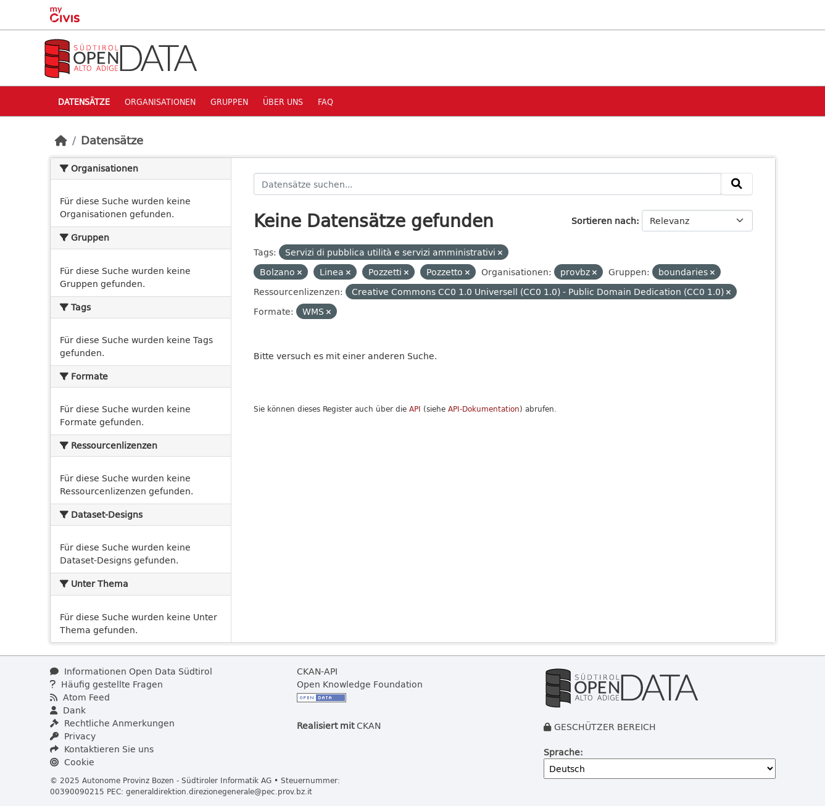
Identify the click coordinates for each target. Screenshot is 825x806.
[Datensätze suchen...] (487, 184)
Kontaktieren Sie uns (102, 748)
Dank (68, 710)
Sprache (562, 752)
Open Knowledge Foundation (360, 684)
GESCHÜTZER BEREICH (605, 726)
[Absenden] (737, 184)
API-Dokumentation (484, 409)
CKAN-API (317, 671)
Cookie (72, 761)
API (415, 409)
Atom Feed (80, 697)
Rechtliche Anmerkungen (112, 723)
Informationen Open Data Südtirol (131, 671)
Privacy (73, 735)
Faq (325, 101)
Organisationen (160, 101)
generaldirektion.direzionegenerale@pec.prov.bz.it (219, 791)
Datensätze (84, 101)
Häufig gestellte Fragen (106, 684)
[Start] (61, 140)
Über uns (283, 101)
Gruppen (229, 101)
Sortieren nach (603, 220)
